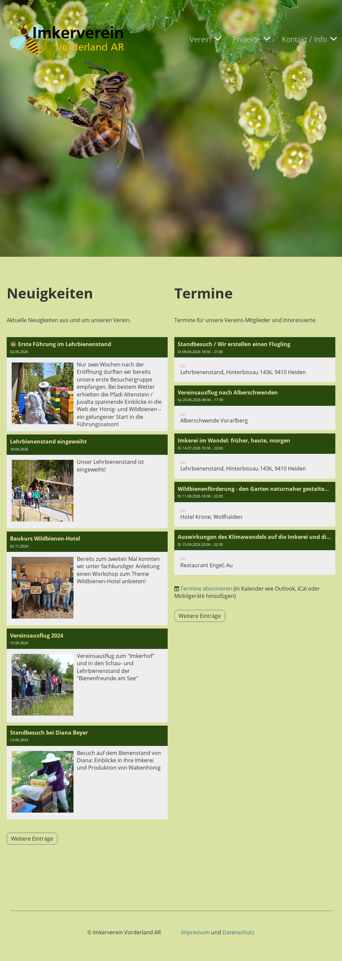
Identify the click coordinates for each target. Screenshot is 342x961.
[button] (254, 359)
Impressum (195, 932)
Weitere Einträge (32, 838)
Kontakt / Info (309, 39)
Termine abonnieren (206, 588)
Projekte (251, 39)
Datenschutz (238, 932)
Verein (205, 39)
